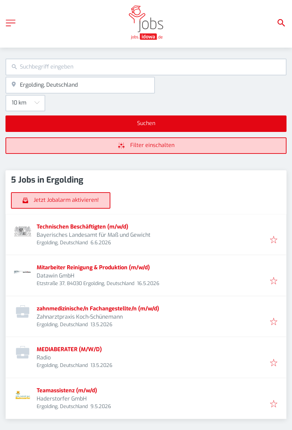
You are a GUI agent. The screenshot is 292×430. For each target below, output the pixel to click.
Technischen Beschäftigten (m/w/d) (82, 226)
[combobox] (146, 67)
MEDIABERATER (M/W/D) (69, 349)
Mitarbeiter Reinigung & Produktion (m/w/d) (93, 267)
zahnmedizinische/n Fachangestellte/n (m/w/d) (98, 308)
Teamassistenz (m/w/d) (67, 390)
